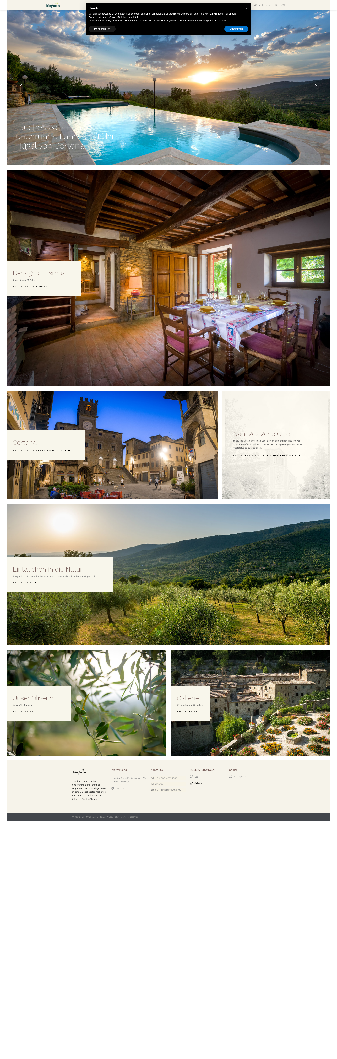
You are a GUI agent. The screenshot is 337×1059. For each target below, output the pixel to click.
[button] (246, 8)
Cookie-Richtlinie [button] (118, 17)
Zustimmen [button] (236, 28)
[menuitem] (282, 5)
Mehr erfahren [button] (102, 28)
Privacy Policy (113, 817)
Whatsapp (157, 784)
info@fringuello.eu (170, 789)
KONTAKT (267, 5)
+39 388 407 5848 (166, 778)
